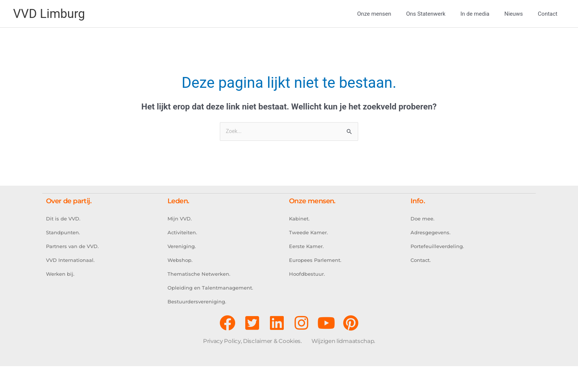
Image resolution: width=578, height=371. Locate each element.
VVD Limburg (51, 13)
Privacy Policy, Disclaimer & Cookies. (252, 345)
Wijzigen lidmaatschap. (343, 345)
